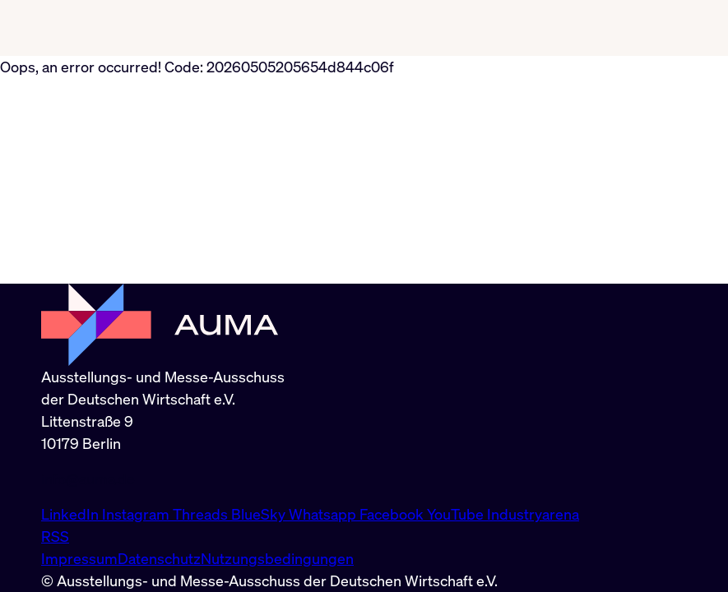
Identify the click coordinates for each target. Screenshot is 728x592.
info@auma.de (88, 478)
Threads (202, 514)
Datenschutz (159, 558)
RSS (55, 536)
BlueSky (260, 514)
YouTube (457, 514)
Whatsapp (324, 514)
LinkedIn (71, 514)
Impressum (79, 558)
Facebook (393, 514)
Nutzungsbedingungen (277, 558)
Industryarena (533, 514)
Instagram (137, 514)
